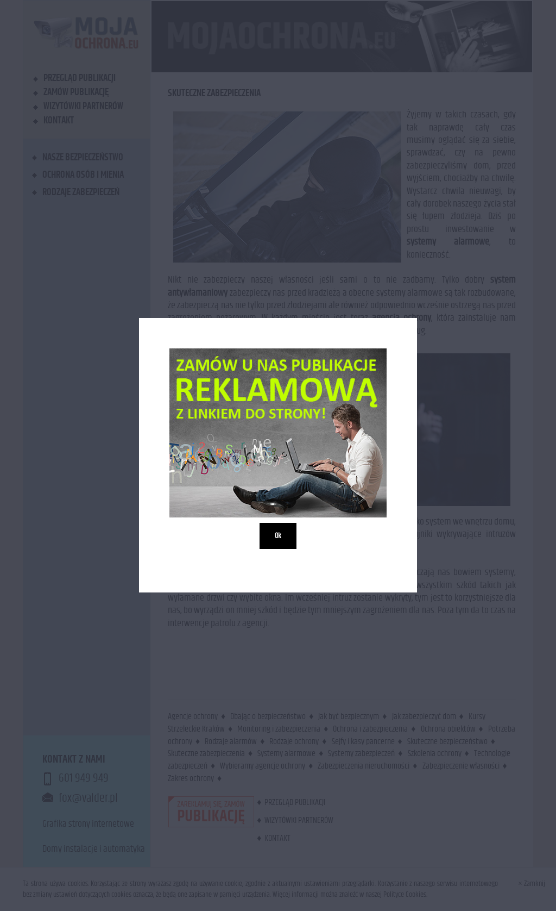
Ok (278, 536)
